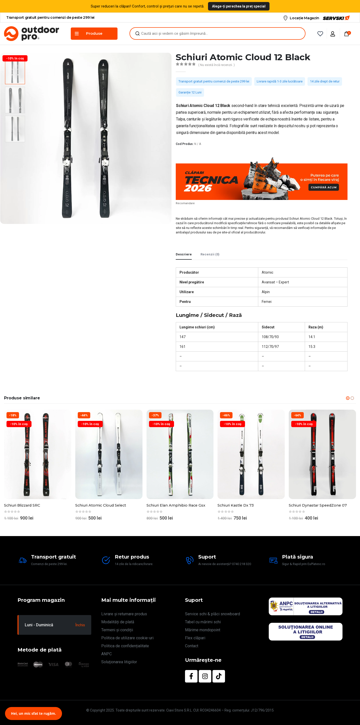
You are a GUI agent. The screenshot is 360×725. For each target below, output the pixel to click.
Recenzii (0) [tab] (210, 254)
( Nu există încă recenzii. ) (216, 65)
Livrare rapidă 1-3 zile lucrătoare (279, 81)
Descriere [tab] (184, 254)
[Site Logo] (31, 33)
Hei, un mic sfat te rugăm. (33, 713)
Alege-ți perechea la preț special (239, 6)
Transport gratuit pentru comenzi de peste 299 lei (213, 81)
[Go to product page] (37, 454)
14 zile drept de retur (325, 81)
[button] (348, 398)
